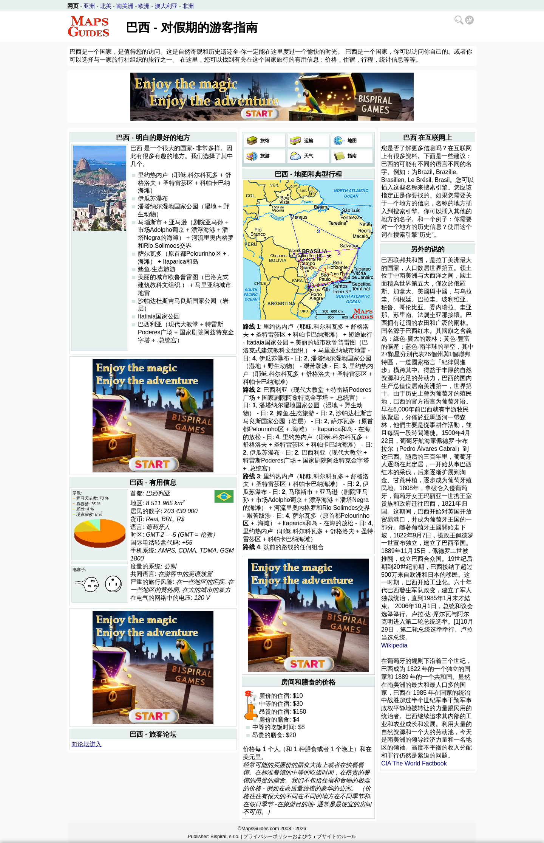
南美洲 (124, 6)
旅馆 (264, 140)
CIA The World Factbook (414, 763)
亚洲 (89, 6)
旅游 (264, 155)
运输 (308, 140)
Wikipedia (394, 645)
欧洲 (144, 6)
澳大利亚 (166, 6)
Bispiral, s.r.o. (225, 836)
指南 (351, 155)
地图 (351, 140)
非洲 (188, 6)
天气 (308, 155)
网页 (73, 6)
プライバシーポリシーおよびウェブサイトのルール (299, 836)
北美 (105, 6)
